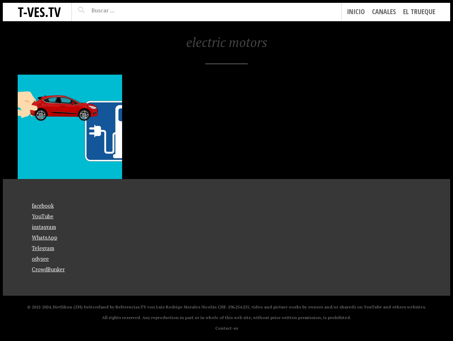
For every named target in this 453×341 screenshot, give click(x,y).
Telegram (43, 248)
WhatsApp (44, 237)
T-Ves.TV (39, 12)
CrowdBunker (48, 269)
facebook (43, 205)
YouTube (42, 216)
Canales (384, 11)
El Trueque (419, 11)
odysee (40, 258)
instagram (44, 226)
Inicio (356, 11)
